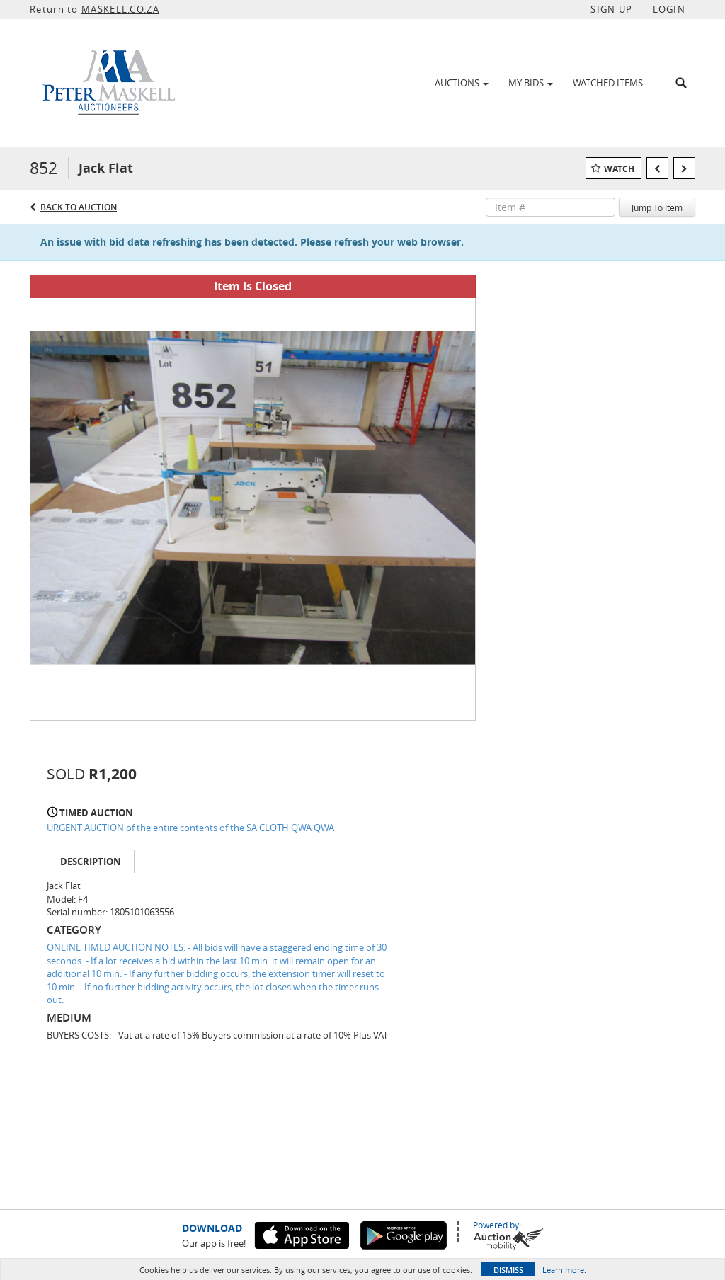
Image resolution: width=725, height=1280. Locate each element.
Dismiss (508, 1269)
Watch (619, 169)
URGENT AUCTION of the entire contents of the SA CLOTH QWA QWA (190, 827)
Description (90, 861)
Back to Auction (78, 207)
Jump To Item (657, 207)
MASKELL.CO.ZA (120, 9)
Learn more (563, 1269)
